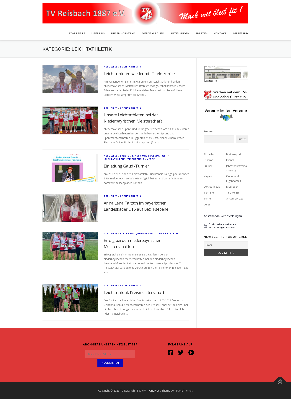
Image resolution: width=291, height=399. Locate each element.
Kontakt (220, 33)
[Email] (226, 245)
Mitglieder (232, 186)
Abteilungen (180, 33)
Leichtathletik (130, 66)
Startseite (77, 33)
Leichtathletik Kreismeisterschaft (134, 292)
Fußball (208, 166)
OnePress (155, 390)
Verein (151, 159)
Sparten (202, 33)
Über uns (98, 33)
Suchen (208, 131)
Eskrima (208, 160)
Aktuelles (110, 66)
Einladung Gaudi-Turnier (126, 166)
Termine (209, 192)
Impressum (241, 33)
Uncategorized (234, 198)
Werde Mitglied (153, 33)
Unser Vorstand (123, 33)
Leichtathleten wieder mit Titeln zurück (140, 73)
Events (124, 155)
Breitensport (233, 154)
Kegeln (208, 176)
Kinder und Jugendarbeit (149, 155)
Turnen (208, 198)
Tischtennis (135, 159)
